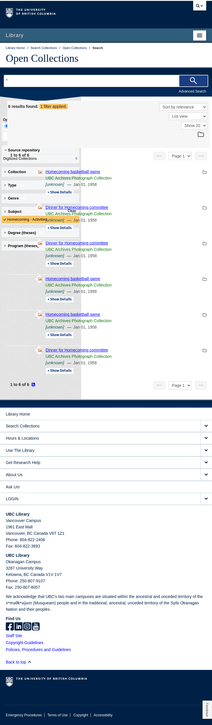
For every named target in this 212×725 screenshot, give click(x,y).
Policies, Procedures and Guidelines (38, 649)
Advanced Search (192, 91)
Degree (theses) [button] (24, 233)
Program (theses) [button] (25, 246)
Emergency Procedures (24, 715)
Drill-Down (16, 126)
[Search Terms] (106, 81)
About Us (14, 474)
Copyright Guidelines (24, 642)
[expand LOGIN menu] (206, 499)
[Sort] (183, 107)
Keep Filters (21, 136)
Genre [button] (15, 198)
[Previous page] (159, 156)
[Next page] (201, 156)
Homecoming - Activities (27, 219)
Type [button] (14, 185)
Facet (38, 126)
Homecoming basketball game (152, 171)
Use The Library (20, 450)
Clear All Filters (58, 136)
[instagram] (27, 627)
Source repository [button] (22, 150)
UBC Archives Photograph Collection (158, 178)
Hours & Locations (22, 438)
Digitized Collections (39, 158)
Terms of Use (57, 715)
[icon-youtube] (36, 627)
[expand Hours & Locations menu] (206, 438)
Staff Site (14, 635)
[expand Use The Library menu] (206, 450)
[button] (29, 662)
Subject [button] (17, 211)
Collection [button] (15, 172)
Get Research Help (23, 462)
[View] (188, 116)
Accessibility (103, 715)
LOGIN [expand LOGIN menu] (12, 498)
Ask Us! (13, 487)
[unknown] (134, 184)
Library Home (18, 414)
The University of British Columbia (76, 12)
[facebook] (10, 627)
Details (139, 192)
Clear (71, 211)
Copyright (80, 715)
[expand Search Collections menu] (206, 426)
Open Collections (42, 58)
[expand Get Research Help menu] (206, 463)
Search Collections (23, 426)
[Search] (193, 81)
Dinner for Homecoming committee (156, 207)
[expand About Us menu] (206, 475)
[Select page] (180, 156)
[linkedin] (18, 627)
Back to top (19, 662)
